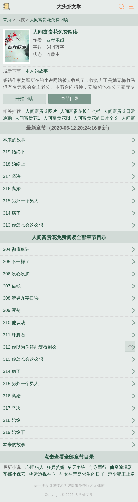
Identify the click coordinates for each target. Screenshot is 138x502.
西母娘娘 (55, 39)
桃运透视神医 (42, 474)
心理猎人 (34, 467)
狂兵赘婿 (56, 467)
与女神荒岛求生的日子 (82, 474)
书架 (6, 7)
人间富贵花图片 (41, 111)
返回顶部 (130, 346)
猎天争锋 (76, 467)
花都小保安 (14, 474)
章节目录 (70, 98)
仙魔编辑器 (121, 467)
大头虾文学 (69, 6)
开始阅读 (24, 98)
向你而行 (97, 467)
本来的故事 (36, 71)
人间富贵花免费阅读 (49, 19)
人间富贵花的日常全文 (96, 118)
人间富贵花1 (27, 118)
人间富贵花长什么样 (80, 111)
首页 (7, 19)
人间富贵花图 (56, 118)
